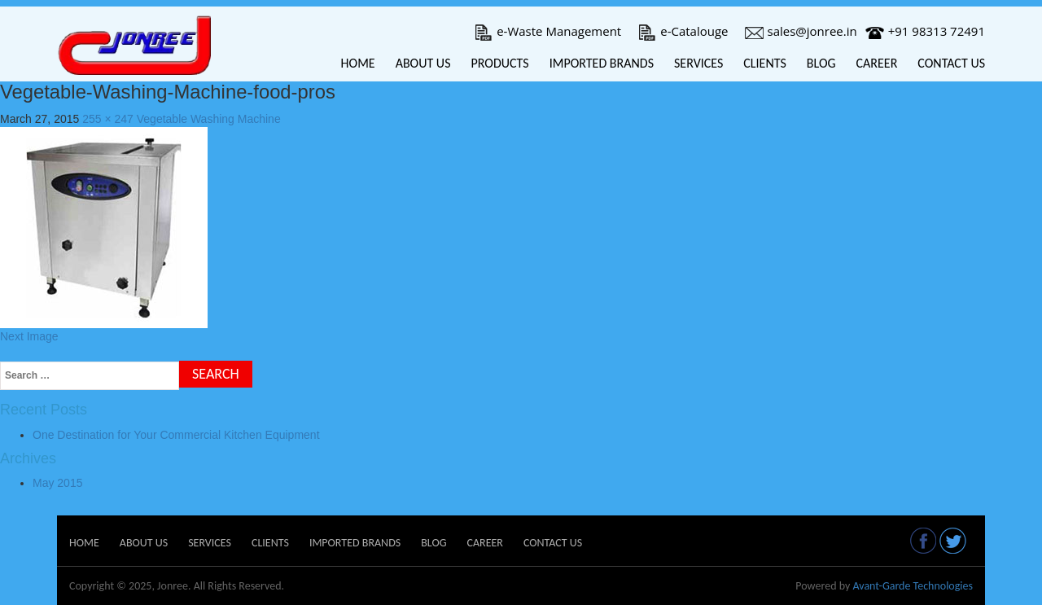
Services (698, 63)
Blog (821, 63)
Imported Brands (601, 63)
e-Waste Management (547, 31)
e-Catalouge (682, 31)
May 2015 (57, 482)
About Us (423, 63)
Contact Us (951, 63)
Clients (764, 63)
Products (499, 63)
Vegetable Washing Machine (209, 118)
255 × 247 (108, 118)
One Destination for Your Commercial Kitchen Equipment (176, 434)
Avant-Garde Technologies (912, 586)
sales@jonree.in (801, 31)
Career (877, 63)
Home (358, 63)
